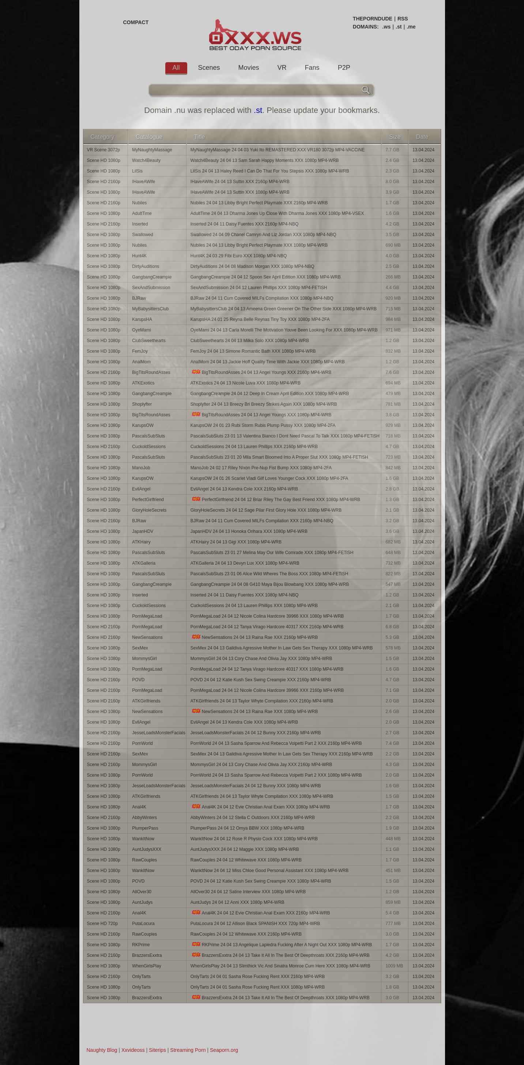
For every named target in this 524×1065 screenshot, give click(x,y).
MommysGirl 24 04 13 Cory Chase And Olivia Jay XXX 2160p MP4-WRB (261, 764)
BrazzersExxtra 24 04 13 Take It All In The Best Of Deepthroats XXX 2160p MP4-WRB (280, 955)
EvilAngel (141, 489)
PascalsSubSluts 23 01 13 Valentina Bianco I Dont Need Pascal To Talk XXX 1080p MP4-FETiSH (285, 436)
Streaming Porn (188, 1050)
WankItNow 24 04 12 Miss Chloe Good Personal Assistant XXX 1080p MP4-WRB (269, 870)
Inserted (140, 224)
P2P (344, 67)
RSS (402, 19)
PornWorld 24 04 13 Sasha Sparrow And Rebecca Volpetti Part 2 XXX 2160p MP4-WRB (276, 743)
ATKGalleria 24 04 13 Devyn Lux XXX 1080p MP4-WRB (245, 563)
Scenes (209, 67)
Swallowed (142, 234)
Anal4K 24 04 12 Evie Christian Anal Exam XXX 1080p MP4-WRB (260, 807)
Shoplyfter (142, 404)
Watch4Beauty (146, 160)
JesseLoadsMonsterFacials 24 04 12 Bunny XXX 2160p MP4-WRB (256, 732)
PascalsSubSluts (148, 436)
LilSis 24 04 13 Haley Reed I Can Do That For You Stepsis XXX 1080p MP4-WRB (270, 171)
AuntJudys (142, 902)
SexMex (140, 648)
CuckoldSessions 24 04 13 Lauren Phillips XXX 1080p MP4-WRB (254, 605)
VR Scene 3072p (103, 149)
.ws (386, 27)
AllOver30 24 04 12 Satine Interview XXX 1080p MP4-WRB (248, 891)
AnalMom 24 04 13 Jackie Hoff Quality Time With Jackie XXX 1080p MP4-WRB (268, 361)
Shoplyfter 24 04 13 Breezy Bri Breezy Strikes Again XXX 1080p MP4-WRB (264, 404)
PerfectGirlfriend (148, 499)
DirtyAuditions (145, 266)
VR (282, 67)
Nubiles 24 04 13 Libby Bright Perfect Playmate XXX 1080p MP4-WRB (259, 245)
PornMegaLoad (147, 616)
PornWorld (142, 743)
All (176, 67)
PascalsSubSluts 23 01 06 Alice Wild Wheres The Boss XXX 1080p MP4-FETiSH (269, 573)
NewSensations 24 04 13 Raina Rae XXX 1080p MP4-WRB (254, 711)
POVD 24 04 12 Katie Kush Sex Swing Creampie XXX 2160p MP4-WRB (261, 679)
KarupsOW (143, 425)
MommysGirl (144, 658)
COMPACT (136, 22)
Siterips (157, 1050)
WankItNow (143, 838)
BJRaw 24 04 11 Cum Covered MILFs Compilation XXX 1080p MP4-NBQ (262, 298)
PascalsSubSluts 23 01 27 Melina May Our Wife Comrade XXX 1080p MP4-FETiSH (272, 552)
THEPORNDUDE (372, 19)
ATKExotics (143, 383)
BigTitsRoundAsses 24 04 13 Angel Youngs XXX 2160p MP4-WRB (261, 372)
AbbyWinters (144, 817)
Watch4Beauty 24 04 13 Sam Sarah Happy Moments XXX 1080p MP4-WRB (265, 160)
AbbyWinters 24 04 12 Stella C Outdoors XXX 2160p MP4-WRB (253, 817)
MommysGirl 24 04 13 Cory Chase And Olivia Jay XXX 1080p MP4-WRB (261, 658)
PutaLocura (143, 923)
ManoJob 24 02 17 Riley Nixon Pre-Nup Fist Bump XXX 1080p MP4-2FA (261, 467)
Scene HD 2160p (103, 181)
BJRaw (139, 298)
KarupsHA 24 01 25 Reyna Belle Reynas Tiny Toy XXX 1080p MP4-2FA (260, 319)
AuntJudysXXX (146, 849)
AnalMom (141, 361)
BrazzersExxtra (147, 955)
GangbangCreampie (151, 277)
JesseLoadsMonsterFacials (158, 732)
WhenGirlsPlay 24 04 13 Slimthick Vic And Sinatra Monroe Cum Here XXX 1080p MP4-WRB (280, 966)
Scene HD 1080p (103, 160)
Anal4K (139, 807)
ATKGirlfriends (146, 701)
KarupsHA (142, 319)
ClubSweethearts (148, 340)
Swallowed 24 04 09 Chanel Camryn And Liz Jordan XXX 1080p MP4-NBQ (263, 234)
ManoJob (141, 467)
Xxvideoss (133, 1050)
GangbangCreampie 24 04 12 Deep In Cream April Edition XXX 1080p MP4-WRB (270, 393)
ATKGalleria (143, 563)
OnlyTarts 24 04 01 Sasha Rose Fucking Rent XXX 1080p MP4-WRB (258, 987)
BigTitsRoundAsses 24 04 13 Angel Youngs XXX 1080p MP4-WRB (261, 414)
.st (399, 27)
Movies (248, 67)
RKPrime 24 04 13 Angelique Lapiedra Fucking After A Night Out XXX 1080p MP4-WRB (281, 944)
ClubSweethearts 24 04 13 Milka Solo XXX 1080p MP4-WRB (250, 340)
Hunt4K (139, 255)
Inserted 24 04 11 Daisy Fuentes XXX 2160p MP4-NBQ (245, 224)
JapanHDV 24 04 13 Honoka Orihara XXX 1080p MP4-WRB (249, 531)
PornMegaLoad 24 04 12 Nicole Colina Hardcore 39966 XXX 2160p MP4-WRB (267, 690)
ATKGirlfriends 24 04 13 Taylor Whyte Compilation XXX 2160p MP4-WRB (262, 701)
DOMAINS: (366, 27)
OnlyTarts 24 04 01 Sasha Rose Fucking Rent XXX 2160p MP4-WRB (258, 976)
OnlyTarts (141, 976)
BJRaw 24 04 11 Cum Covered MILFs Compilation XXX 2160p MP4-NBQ (262, 520)
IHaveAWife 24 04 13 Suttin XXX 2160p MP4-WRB (240, 181)
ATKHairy (141, 542)
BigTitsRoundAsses (151, 372)
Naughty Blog (102, 1050)
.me (411, 27)
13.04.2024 (423, 149)
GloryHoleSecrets (149, 510)
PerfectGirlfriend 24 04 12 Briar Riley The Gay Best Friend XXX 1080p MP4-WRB (275, 499)
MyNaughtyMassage (152, 149)
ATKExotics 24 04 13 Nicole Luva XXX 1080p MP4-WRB (246, 383)
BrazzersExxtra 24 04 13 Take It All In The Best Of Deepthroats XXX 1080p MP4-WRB (280, 997)
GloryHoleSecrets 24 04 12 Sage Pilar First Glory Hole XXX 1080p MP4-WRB (266, 510)
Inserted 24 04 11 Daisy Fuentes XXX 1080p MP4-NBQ (245, 595)
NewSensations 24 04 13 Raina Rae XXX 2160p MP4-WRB (254, 637)
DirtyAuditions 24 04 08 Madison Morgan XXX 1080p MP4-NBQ (252, 266)
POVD (138, 679)
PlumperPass (145, 828)
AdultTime (142, 213)
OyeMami (141, 330)
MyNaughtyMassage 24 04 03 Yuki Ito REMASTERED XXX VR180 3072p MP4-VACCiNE (278, 149)
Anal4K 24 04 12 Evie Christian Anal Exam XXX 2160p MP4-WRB (260, 913)
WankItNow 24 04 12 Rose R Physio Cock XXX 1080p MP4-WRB (254, 838)
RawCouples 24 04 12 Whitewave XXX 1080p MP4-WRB (246, 860)
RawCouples (144, 860)
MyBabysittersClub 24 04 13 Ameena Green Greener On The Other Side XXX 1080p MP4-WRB (284, 308)
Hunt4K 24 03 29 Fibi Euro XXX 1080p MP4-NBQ (239, 255)
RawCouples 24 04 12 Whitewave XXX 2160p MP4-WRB (246, 934)
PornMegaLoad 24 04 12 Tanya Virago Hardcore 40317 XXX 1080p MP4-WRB (267, 669)
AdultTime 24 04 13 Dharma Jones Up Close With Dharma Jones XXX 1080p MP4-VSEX (277, 213)
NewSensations (147, 637)
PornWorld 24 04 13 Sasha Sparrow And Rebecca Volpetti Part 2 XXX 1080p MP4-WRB (276, 775)
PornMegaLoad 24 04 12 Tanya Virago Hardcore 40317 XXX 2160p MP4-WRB (267, 626)
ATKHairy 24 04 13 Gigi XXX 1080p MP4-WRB (236, 542)
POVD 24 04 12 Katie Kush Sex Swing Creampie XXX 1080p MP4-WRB (261, 881)
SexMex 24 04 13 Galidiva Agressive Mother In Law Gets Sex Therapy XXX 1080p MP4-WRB (282, 648)
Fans (312, 67)
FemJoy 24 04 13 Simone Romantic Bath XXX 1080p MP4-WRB (253, 351)
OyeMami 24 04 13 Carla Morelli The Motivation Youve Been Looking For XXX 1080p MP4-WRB (284, 330)
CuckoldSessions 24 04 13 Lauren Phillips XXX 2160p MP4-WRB (254, 446)
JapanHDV (142, 531)
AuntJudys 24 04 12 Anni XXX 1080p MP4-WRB (237, 902)
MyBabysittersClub (150, 308)
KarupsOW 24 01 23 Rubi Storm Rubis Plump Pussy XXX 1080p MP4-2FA (263, 425)
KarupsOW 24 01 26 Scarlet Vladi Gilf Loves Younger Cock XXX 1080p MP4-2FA (269, 478)
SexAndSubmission (151, 287)
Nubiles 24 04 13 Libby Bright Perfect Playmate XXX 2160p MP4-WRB (259, 202)
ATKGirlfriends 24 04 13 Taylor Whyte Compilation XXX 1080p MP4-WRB (262, 796)
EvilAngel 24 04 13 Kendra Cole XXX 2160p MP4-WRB (244, 489)
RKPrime (141, 944)
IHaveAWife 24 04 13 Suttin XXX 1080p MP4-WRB (240, 192)
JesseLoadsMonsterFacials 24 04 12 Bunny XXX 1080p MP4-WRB (256, 785)
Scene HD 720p (102, 923)
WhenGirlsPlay (146, 966)
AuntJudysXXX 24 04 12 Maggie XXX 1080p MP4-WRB (245, 849)
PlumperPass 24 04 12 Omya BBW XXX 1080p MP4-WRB (247, 828)
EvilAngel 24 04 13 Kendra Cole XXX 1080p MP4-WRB (244, 722)
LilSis (137, 171)
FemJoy (140, 351)
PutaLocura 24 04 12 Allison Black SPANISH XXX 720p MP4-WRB (255, 923)
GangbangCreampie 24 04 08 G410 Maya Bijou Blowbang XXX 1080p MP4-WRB (270, 584)
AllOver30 (141, 891)
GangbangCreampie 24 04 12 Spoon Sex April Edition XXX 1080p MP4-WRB (266, 277)
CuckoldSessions (149, 446)
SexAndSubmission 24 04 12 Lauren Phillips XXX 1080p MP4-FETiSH (259, 287)
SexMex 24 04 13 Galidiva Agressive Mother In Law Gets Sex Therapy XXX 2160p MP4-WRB (282, 754)
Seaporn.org (224, 1050)
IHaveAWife (143, 181)
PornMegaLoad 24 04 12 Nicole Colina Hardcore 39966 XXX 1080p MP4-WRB (267, 616)
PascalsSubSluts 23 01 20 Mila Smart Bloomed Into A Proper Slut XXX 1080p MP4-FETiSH (279, 457)
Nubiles (139, 202)
